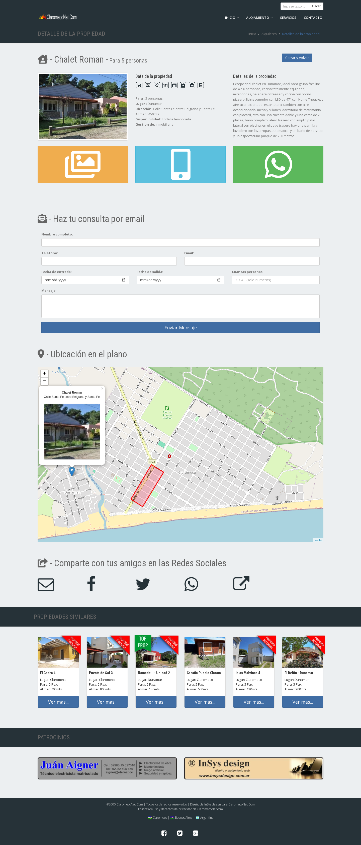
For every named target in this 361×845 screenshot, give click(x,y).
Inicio (252, 34)
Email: (189, 253)
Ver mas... (58, 702)
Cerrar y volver (297, 57)
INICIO (232, 17)
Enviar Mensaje (180, 328)
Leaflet (318, 540)
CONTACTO (313, 17)
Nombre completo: (57, 234)
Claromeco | (158, 817)
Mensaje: (48, 290)
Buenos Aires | (182, 817)
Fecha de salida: (150, 271)
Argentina (204, 817)
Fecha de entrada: (56, 271)
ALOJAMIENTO (259, 17)
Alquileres (269, 34)
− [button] (44, 381)
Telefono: (49, 253)
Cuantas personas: (247, 271)
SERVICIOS (288, 17)
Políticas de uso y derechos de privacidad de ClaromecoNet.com (180, 809)
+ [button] (44, 374)
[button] (180, 164)
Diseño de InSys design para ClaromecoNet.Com (222, 804)
